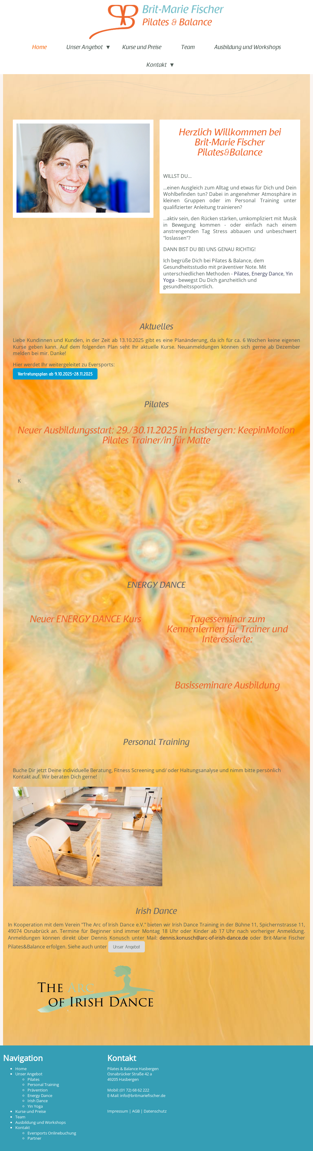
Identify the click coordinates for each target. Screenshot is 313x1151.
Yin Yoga (35, 1106)
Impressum (117, 1111)
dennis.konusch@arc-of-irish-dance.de (204, 937)
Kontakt (156, 65)
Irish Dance (38, 1100)
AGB (136, 1111)
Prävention (38, 1090)
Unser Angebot (84, 48)
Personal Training (43, 1084)
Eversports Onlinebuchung (52, 1133)
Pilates (241, 273)
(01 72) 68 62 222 (134, 1090)
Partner (34, 1138)
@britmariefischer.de (146, 1095)
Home (39, 48)
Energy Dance (267, 273)
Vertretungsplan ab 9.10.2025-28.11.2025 (55, 374)
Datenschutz (155, 1111)
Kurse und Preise (141, 48)
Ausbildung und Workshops (247, 48)
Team (188, 48)
